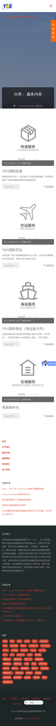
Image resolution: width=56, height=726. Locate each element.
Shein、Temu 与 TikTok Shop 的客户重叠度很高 (23, 489)
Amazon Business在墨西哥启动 (16, 494)
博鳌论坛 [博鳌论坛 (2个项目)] (6, 659)
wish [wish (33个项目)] (30, 655)
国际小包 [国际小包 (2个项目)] (28, 659)
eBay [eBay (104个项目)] (27, 641)
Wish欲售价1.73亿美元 (12, 616)
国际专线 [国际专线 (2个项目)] (17, 659)
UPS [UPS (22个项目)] (5, 655)
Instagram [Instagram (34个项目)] (33, 646)
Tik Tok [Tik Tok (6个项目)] (42, 650)
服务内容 (27, 163)
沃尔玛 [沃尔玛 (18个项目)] (6, 668)
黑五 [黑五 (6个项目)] (44, 677)
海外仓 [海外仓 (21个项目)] (15, 668)
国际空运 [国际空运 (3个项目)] (17, 664)
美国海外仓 (10, 407)
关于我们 (6, 447)
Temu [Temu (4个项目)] (33, 650)
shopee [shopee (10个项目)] (14, 650)
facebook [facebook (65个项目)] (43, 641)
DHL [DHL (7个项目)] (19, 641)
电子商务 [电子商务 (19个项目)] (44, 668)
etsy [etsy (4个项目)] (34, 641)
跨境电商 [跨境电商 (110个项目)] (17, 677)
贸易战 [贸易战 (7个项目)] (38, 673)
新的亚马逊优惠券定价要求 (14, 505)
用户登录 (6, 470)
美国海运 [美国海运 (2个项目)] (19, 673)
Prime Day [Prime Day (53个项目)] (45, 646)
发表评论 (50, 186)
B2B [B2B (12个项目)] (5, 641)
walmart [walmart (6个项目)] (20, 655)
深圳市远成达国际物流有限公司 (20, 16)
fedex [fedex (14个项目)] (23, 646)
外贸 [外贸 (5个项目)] (26, 664)
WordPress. (36, 718)
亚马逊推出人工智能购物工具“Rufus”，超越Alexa (23, 620)
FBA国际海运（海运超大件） (24, 329)
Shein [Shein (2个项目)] (5, 650)
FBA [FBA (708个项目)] (5, 646)
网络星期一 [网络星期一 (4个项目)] (7, 673)
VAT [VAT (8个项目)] (12, 655)
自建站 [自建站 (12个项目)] (29, 673)
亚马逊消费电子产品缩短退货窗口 (17, 500)
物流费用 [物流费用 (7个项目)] (24, 668)
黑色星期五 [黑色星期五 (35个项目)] (7, 682)
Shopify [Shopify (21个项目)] (24, 650)
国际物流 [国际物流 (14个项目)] (6, 664)
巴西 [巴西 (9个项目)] (34, 664)
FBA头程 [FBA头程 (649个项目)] (14, 646)
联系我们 (6, 464)
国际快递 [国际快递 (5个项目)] (39, 659)
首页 (4, 441)
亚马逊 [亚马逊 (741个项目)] (38, 655)
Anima (26, 718)
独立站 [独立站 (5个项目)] (34, 668)
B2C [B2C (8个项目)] (12, 641)
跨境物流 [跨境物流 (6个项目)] (6, 677)
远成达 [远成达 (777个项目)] (27, 677)
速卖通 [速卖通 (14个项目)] (36, 677)
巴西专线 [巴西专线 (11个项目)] (42, 664)
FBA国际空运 (12, 250)
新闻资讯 (6, 458)
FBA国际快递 (12, 171)
